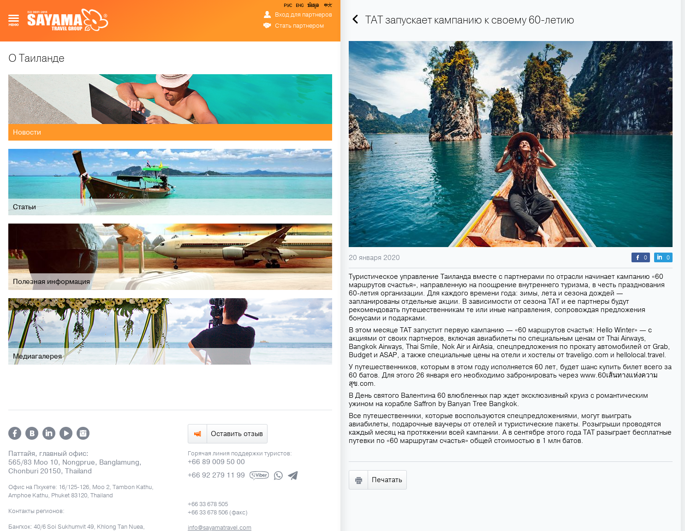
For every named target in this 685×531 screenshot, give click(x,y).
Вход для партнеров (303, 15)
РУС (288, 7)
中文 (327, 7)
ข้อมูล (313, 7)
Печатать (387, 479)
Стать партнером (299, 26)
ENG (299, 7)
